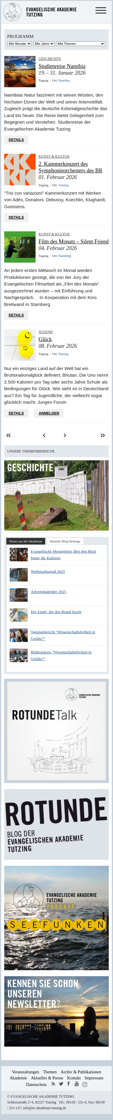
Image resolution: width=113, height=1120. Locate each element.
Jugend (46, 332)
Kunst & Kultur (54, 156)
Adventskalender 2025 (48, 591)
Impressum (94, 1078)
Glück (45, 339)
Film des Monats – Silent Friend (74, 242)
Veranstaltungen (25, 1072)
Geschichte (50, 59)
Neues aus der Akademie (25, 541)
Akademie (18, 1078)
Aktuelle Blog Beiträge (65, 541)
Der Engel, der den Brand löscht (56, 611)
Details (16, 140)
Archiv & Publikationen (81, 1072)
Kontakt (74, 1078)
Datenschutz (36, 1084)
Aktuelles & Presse (47, 1078)
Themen (50, 1072)
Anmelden (49, 413)
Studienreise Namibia (62, 66)
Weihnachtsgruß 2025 (48, 571)
